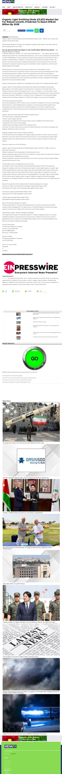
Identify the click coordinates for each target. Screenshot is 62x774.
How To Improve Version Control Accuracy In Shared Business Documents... (17, 379)
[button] (36, 4)
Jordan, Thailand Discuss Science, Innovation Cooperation (23, 511)
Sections (52, 7)
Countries (44, 7)
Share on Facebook (21, 30)
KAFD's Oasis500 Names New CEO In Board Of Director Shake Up (25, 477)
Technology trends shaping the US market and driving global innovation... (16, 382)
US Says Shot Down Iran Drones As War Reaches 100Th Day (23, 443)
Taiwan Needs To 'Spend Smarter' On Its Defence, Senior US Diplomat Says (29, 619)
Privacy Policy (7, 758)
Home (3, 7)
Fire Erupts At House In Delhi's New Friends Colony (20, 654)
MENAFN (5, 37)
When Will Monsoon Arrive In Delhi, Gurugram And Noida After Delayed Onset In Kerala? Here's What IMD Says (31, 688)
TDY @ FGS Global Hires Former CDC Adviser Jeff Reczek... (45, 336)
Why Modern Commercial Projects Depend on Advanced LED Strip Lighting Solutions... (19, 377)
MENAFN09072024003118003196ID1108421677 (17, 254)
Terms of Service (7, 757)
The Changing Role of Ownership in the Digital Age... (12, 375)
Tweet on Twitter (30, 30)
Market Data (28, 7)
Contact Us (6, 760)
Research (36, 7)
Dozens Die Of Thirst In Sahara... (40, 321)
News (8, 7)
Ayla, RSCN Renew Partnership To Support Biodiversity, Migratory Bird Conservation (27, 546)
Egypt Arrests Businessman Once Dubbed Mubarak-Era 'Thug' (24, 730)
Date (4, 30)
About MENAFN (7, 764)
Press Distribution (18, 7)
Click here (13, 749)
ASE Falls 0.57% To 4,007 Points (14, 582)
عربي (33, 4)
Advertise (6, 762)
